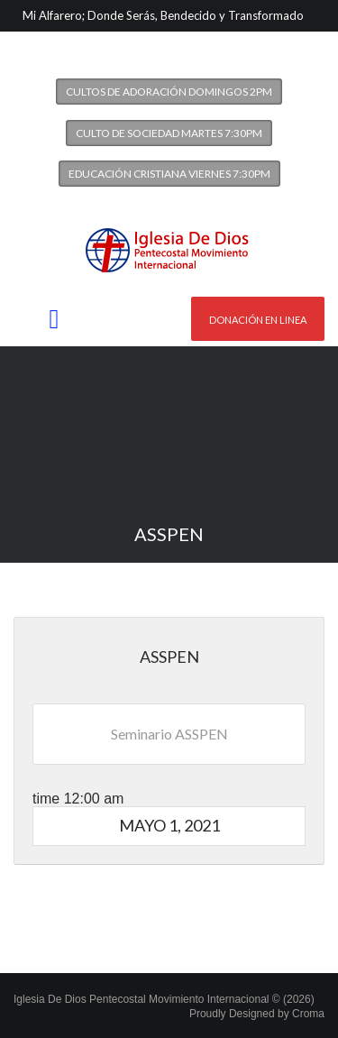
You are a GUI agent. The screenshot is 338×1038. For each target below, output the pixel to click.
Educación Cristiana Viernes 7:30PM (169, 173)
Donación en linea (257, 320)
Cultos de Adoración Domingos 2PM (169, 91)
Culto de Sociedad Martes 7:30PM (169, 133)
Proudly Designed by (256, 1013)
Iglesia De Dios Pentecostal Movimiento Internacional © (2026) (164, 999)
